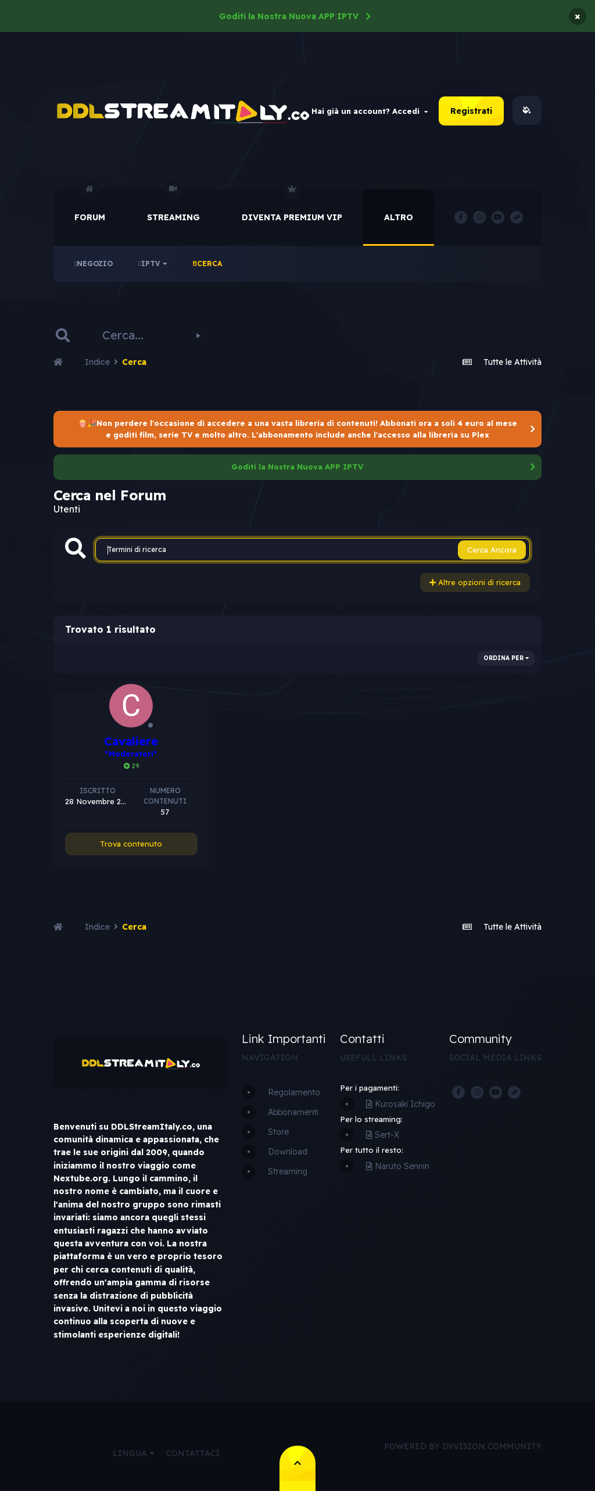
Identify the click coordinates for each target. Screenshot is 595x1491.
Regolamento (294, 1092)
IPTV (152, 263)
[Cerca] (134, 335)
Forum (89, 206)
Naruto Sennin (397, 1166)
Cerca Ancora (492, 549)
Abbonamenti (293, 1112)
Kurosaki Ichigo (400, 1104)
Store (278, 1132)
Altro (398, 217)
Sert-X (382, 1135)
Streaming (173, 206)
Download (287, 1151)
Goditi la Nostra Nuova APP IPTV (289, 16)
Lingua (134, 1453)
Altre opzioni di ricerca (475, 582)
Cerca (207, 263)
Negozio (93, 263)
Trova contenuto (131, 843)
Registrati (471, 111)
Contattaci (193, 1453)
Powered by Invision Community (463, 1446)
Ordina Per (506, 658)
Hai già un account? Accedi (369, 111)
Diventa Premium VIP (292, 206)
